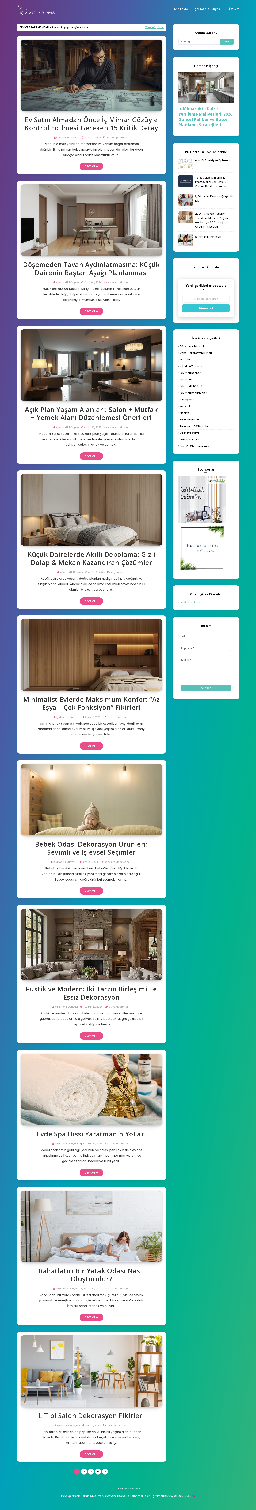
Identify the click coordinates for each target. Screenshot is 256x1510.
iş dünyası (186, 399)
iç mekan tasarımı (191, 366)
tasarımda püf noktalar (194, 426)
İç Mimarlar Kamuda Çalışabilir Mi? (214, 198)
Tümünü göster (154, 27)
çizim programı (189, 433)
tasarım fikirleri (189, 419)
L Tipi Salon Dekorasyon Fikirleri (91, 1416)
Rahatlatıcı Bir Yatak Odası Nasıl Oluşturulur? (91, 1275)
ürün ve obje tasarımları (195, 446)
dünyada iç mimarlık (192, 346)
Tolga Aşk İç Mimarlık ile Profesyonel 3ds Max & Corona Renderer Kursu (210, 182)
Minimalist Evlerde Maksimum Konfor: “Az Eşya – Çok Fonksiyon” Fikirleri (91, 703)
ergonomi (117, 572)
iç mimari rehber (190, 373)
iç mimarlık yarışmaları (193, 393)
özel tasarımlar (189, 439)
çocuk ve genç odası (117, 862)
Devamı (89, 166)
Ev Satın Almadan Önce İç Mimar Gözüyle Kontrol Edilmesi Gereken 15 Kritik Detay (91, 124)
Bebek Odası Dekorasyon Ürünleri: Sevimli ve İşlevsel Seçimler (91, 848)
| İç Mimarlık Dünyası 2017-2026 (170, 1496)
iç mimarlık (186, 379)
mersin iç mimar (189, 602)
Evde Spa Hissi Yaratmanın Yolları (91, 1134)
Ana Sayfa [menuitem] (181, 9)
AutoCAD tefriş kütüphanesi (213, 160)
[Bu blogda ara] (199, 42)
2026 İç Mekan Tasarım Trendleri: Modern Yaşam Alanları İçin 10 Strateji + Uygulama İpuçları (211, 220)
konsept (185, 406)
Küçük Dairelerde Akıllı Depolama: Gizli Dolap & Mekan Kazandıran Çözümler (91, 558)
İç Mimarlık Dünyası (67, 137)
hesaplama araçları (128, 1488)
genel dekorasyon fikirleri (196, 353)
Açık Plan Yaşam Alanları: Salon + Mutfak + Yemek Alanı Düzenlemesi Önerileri (91, 414)
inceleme (186, 359)
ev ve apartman (117, 137)
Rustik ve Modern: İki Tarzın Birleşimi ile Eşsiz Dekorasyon (91, 993)
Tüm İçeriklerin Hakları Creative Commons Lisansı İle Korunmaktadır (105, 1496)
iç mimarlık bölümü (191, 386)
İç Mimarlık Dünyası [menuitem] (207, 9)
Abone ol (206, 308)
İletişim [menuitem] (234, 9)
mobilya (184, 413)
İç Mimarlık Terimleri (208, 236)
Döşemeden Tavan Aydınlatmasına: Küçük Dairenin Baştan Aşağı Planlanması (91, 269)
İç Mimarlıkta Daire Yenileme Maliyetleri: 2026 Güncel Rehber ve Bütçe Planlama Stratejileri (205, 116)
